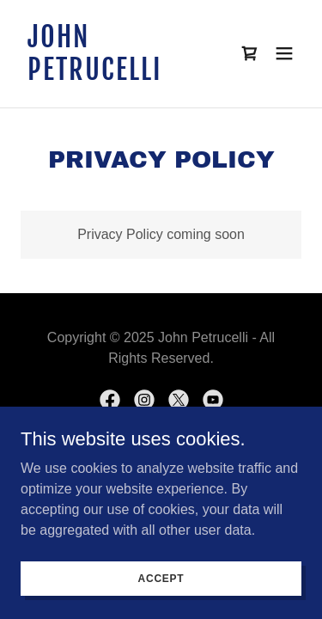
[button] (284, 53)
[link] (118, 75)
